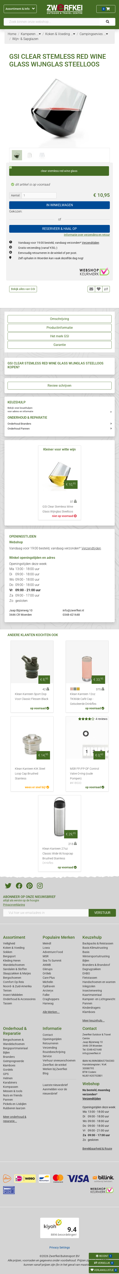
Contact (48, 1034)
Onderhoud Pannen (19, 428)
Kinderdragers (91, 1007)
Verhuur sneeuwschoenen (59, 1060)
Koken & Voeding (13, 947)
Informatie (52, 1028)
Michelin (48, 982)
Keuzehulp (92, 937)
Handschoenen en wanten (99, 982)
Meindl (47, 943)
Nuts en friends (12, 1095)
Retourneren (50, 1043)
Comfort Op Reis (13, 982)
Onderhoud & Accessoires (19, 999)
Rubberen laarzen (14, 1108)
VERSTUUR (102, 913)
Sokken (7, 952)
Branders (9, 1056)
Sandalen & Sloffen (15, 969)
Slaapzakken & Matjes (17, 973)
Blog (45, 1073)
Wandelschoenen (14, 964)
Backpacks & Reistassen (97, 943)
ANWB (47, 964)
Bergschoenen (12, 977)
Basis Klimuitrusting (95, 947)
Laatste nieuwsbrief (55, 1085)
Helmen (8, 1078)
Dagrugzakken (91, 969)
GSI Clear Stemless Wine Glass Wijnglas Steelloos (57, 509)
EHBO (86, 973)
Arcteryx (48, 990)
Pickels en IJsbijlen (15, 1104)
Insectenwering (92, 990)
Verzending (50, 1047)
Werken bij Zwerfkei (55, 1069)
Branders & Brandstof (96, 964)
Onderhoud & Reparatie (15, 1031)
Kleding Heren (12, 960)
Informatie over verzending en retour (87, 234)
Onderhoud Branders (19, 423)
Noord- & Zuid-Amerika (17, 986)
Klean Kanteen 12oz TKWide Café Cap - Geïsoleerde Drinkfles (83, 699)
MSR (46, 956)
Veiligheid (9, 943)
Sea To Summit (52, 960)
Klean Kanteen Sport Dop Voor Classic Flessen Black (31, 696)
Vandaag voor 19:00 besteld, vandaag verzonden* (58, 242)
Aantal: (15, 195)
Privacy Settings (59, 1247)
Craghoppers (51, 999)
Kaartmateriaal (92, 994)
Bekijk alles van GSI (23, 289)
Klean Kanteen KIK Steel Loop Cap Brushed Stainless (30, 773)
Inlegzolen (88, 986)
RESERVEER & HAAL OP (59, 229)
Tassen (7, 1003)
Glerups (47, 969)
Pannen (8, 1099)
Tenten (7, 990)
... (38, 34)
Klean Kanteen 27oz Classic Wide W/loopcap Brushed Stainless (59, 856)
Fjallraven (49, 986)
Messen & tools (12, 1091)
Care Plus (49, 977)
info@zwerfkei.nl (73, 610)
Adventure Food (53, 952)
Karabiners (10, 1082)
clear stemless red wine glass (43, 169)
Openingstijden (52, 1039)
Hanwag (48, 1003)
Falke (46, 994)
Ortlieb (47, 973)
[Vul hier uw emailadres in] (46, 913)
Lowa (46, 947)
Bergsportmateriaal (15, 1048)
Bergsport (9, 956)
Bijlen (85, 960)
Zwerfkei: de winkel (54, 1064)
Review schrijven (59, 385)
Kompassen (10, 1086)
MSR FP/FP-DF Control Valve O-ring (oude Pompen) (87, 776)
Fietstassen (89, 977)
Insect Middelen (13, 994)
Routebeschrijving (54, 1052)
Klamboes (88, 1012)
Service (47, 1056)
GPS (6, 1074)
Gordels (8, 1069)
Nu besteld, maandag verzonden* (96, 1094)
